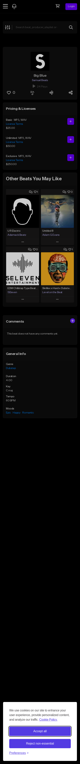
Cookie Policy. (48, 719)
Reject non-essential (40, 743)
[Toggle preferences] (19, 753)
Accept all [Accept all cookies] (40, 731)
